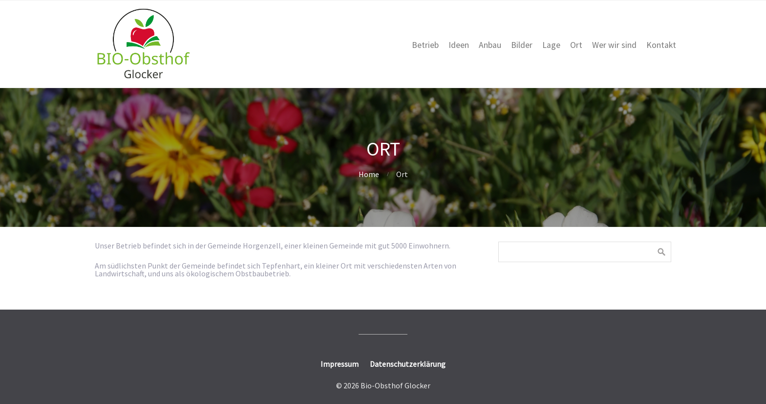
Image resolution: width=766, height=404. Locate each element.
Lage (551, 45)
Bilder (521, 45)
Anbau (490, 45)
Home (369, 174)
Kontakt (661, 45)
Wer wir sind (614, 45)
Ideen (458, 45)
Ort (576, 45)
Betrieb (425, 45)
